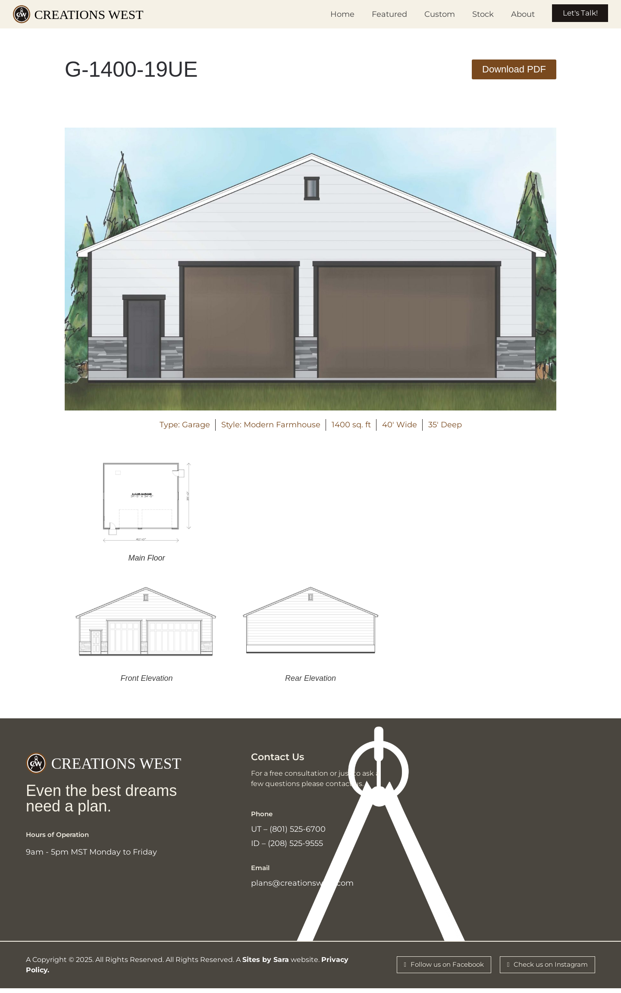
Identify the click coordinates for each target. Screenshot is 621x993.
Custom (432, 14)
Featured (381, 14)
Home (335, 14)
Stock (475, 14)
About (515, 14)
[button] (514, 69)
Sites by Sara (265, 964)
